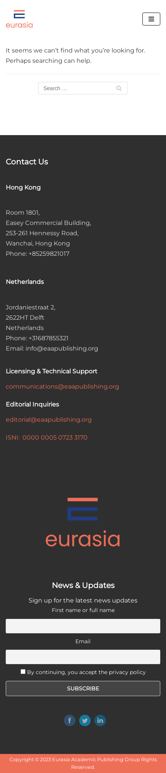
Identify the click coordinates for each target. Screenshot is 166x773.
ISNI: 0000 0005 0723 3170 (47, 437)
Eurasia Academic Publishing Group (96, 759)
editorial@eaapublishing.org (49, 419)
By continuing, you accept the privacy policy (86, 672)
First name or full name (83, 610)
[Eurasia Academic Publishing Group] (19, 19)
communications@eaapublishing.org (62, 386)
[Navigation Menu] (151, 19)
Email (83, 641)
